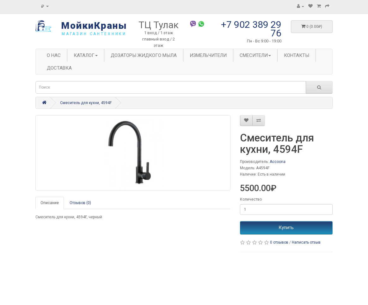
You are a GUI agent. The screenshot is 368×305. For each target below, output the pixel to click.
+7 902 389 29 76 (251, 28)
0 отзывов (279, 242)
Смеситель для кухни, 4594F (86, 103)
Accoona (277, 161)
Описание (49, 203)
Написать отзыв (306, 242)
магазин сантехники (94, 34)
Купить (286, 227)
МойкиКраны (94, 25)
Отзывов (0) (80, 203)
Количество (251, 199)
